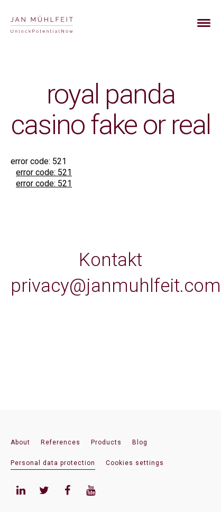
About (20, 442)
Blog (140, 442)
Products (106, 442)
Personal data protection (53, 463)
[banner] (54, 23)
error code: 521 (44, 172)
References (60, 442)
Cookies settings (135, 463)
